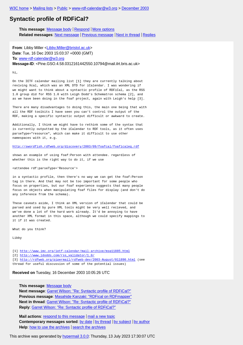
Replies (149, 35)
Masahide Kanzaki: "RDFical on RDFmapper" (93, 297)
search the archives (89, 327)
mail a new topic (101, 316)
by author (142, 322)
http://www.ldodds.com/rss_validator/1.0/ (57, 255)
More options (103, 29)
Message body (59, 29)
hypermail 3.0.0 (75, 336)
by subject (122, 322)
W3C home (19, 8)
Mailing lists (43, 8)
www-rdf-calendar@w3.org (94, 8)
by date (86, 322)
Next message (67, 35)
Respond (82, 29)
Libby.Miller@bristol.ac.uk (68, 48)
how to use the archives (50, 327)
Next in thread (128, 35)
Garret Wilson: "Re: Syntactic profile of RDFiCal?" (89, 291)
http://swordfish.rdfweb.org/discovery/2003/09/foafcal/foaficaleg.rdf (75, 147)
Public (62, 8)
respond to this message (64, 316)
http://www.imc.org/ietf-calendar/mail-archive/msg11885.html (75, 251)
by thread (103, 322)
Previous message (97, 35)
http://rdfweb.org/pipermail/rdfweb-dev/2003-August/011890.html (77, 260)
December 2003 (135, 8)
